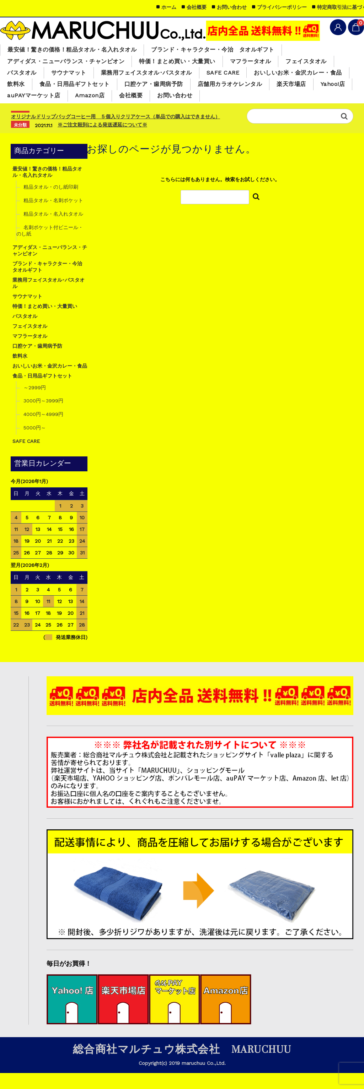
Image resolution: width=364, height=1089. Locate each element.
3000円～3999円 (43, 417)
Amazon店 (94, 111)
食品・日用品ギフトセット (44, 98)
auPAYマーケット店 (35, 111)
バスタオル (23, 74)
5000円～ (34, 444)
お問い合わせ (184, 111)
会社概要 (137, 111)
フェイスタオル (325, 62)
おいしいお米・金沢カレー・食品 (265, 86)
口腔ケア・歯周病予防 (129, 98)
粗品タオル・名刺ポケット (53, 216)
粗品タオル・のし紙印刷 (50, 203)
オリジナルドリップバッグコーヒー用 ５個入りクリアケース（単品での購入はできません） (115, 132)
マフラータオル (266, 62)
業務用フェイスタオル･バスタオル (155, 74)
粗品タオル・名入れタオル (53, 230)
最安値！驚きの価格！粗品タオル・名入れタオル (76, 50)
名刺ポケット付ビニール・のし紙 (49, 246)
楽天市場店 (274, 98)
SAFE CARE (236, 74)
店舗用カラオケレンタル (209, 98)
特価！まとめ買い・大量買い (188, 62)
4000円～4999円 (43, 430)
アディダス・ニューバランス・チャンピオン (69, 62)
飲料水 (337, 86)
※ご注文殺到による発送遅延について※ (102, 140)
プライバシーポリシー (282, 7)
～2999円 (34, 403)
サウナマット (72, 74)
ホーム (168, 7)
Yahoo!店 (319, 98)
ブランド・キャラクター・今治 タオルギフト (225, 50)
